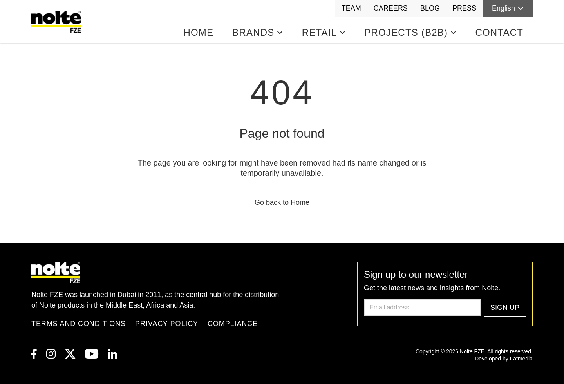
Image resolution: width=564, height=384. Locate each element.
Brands (257, 32)
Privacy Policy (166, 324)
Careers (391, 8)
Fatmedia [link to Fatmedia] (521, 358)
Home (198, 32)
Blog (430, 8)
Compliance (233, 324)
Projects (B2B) (410, 32)
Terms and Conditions (78, 324)
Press (464, 8)
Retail (324, 32)
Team (351, 8)
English (507, 8)
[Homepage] (57, 22)
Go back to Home (282, 202)
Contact (499, 32)
